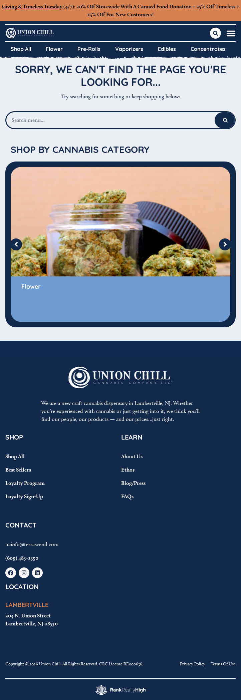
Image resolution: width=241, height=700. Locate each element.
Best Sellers (18, 470)
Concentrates (208, 49)
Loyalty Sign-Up (24, 496)
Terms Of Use (223, 663)
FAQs (127, 496)
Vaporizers (129, 49)
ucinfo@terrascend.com (32, 544)
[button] (231, 33)
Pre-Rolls (88, 49)
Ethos (128, 470)
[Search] (225, 120)
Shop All (21, 49)
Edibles (167, 49)
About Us (132, 456)
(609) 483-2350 (21, 558)
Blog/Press (133, 483)
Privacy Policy (192, 663)
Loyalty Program (25, 483)
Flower (54, 49)
